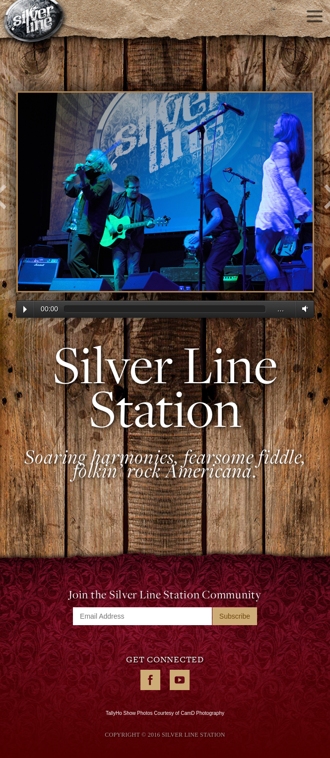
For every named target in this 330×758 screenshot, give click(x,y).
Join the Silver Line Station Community (164, 594)
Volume (303, 308)
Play (25, 309)
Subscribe (234, 616)
